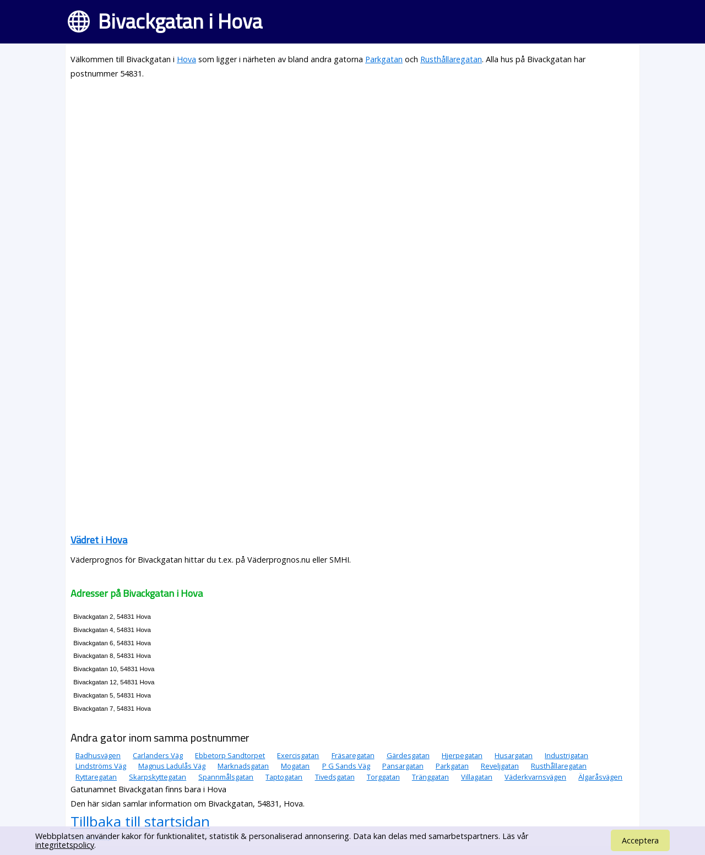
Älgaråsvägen (600, 777)
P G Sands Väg (346, 766)
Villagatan (476, 777)
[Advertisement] (352, 166)
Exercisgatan (298, 755)
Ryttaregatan (96, 777)
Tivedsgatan (335, 777)
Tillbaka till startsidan (140, 821)
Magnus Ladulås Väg (171, 766)
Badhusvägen (98, 755)
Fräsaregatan (353, 755)
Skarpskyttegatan (157, 777)
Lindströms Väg (100, 766)
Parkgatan (384, 59)
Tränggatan (430, 777)
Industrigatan (566, 755)
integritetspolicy (64, 845)
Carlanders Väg (158, 755)
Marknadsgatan (243, 766)
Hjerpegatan (462, 755)
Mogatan (295, 766)
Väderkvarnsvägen (535, 777)
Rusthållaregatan (451, 59)
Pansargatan (403, 766)
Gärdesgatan (408, 755)
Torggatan (383, 777)
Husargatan (514, 755)
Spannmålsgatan (225, 777)
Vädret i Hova (98, 539)
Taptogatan (283, 777)
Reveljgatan (500, 766)
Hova (186, 59)
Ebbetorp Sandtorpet (230, 755)
